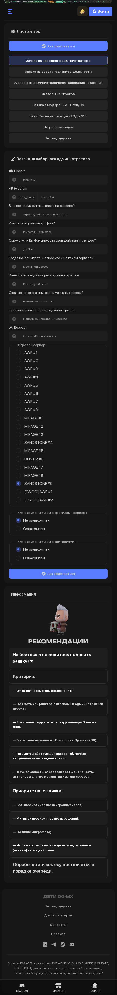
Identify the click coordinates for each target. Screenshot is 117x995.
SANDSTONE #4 (38, 442)
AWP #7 (31, 401)
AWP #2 (31, 360)
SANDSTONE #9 (38, 483)
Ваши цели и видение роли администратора (44, 275)
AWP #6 (31, 393)
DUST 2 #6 (33, 459)
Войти (101, 11)
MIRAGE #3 (33, 434)
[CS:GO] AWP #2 (38, 500)
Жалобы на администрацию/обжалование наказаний (58, 83)
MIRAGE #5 (33, 450)
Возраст (18, 328)
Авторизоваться (58, 46)
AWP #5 (31, 385)
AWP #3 (31, 368)
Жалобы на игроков (58, 94)
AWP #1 (30, 352)
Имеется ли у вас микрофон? (32, 223)
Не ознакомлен (36, 520)
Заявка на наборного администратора (58, 61)
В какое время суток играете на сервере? (42, 205)
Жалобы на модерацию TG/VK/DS (58, 116)
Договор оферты (58, 915)
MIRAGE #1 (33, 418)
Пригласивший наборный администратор (42, 310)
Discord (17, 171)
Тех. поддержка (58, 138)
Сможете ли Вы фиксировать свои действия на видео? (52, 240)
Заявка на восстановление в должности (58, 71)
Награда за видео (58, 127)
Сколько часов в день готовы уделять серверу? (46, 293)
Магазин (58, 987)
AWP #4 (31, 377)
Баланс (95, 987)
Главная (22, 987)
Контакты (58, 925)
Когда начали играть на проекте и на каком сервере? (51, 258)
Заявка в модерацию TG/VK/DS (58, 105)
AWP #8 (31, 409)
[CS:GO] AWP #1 (38, 491)
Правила (58, 934)
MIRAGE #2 (33, 426)
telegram (18, 188)
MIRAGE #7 (33, 467)
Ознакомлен (34, 528)
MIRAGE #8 (33, 475)
